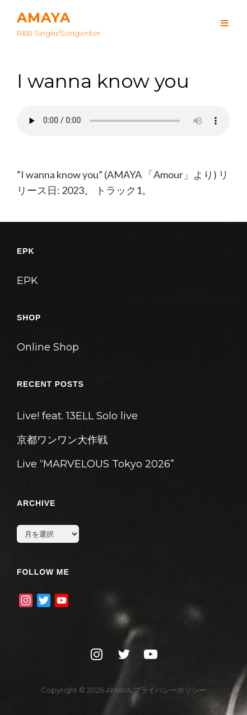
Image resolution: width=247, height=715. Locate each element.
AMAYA (44, 18)
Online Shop (48, 347)
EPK (27, 280)
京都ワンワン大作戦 (62, 440)
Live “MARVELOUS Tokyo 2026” (95, 464)
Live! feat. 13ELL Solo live (77, 416)
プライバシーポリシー (169, 689)
